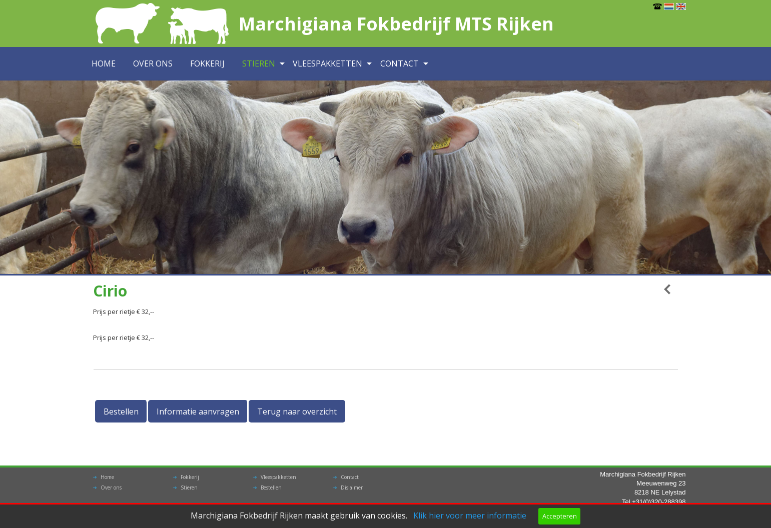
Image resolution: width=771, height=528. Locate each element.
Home (104, 63)
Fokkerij (207, 63)
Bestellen (121, 411)
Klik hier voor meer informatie (469, 515)
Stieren (258, 63)
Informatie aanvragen (198, 411)
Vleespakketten (327, 63)
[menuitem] (106, 64)
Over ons (153, 63)
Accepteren (559, 516)
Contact (399, 63)
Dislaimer (352, 487)
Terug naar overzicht (297, 411)
